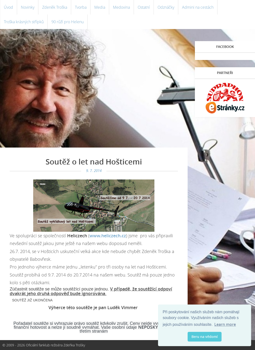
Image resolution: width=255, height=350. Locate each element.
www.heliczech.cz (107, 235)
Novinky (27, 7)
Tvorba (81, 7)
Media (99, 7)
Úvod (8, 7)
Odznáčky (166, 7)
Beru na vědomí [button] (204, 336)
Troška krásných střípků (24, 21)
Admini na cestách (198, 7)
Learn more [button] (225, 324)
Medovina (121, 7)
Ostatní (144, 7)
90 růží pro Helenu (67, 21)
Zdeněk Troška (54, 7)
